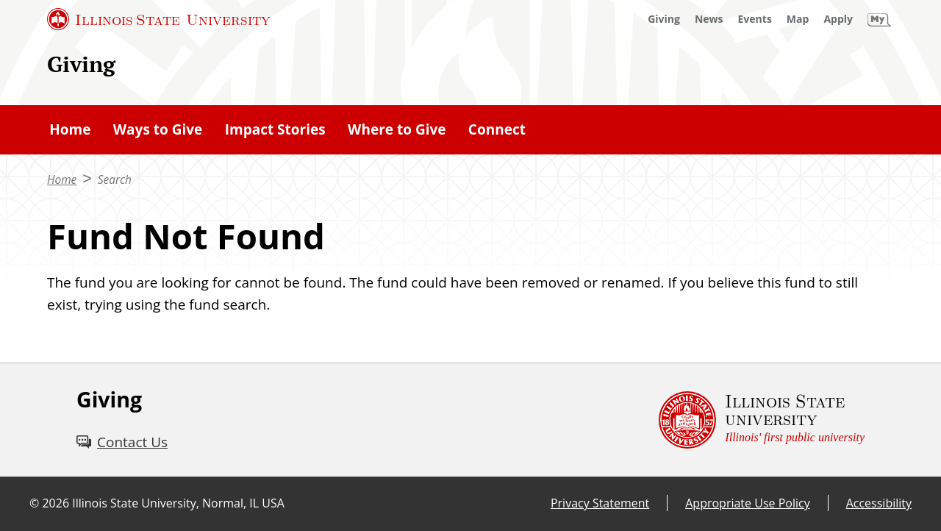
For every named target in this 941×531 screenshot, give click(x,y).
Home (69, 129)
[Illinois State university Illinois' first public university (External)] (762, 420)
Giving (81, 63)
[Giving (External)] (664, 19)
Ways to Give (158, 129)
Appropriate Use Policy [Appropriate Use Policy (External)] (747, 503)
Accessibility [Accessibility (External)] (879, 503)
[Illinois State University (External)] (159, 19)
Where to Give (397, 129)
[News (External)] (709, 19)
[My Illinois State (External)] (879, 19)
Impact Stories (275, 129)
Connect (497, 129)
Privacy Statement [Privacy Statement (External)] (600, 503)
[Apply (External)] (838, 19)
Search (115, 180)
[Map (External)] (798, 19)
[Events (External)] (755, 19)
